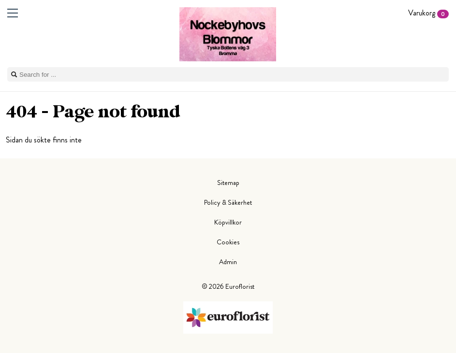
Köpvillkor (228, 222)
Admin (228, 262)
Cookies (228, 242)
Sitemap (228, 182)
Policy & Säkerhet (228, 202)
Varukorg (428, 12)
